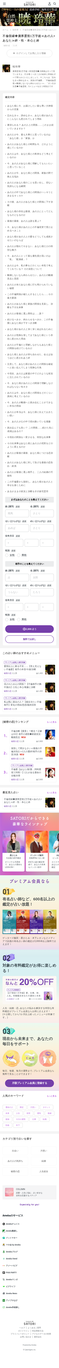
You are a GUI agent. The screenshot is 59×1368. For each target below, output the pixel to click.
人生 (18, 1113)
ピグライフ (10, 1286)
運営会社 (38, 1337)
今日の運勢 (20, 1119)
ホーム (5, 30)
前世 (28, 1113)
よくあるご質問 (34, 1328)
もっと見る (52, 722)
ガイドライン (23, 1331)
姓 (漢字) (9, 506)
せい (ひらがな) (12, 521)
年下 (18, 1125)
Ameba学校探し (12, 1307)
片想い (33, 1107)
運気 (39, 1113)
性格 (7, 1125)
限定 (22, 1107)
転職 (45, 1119)
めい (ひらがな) (37, 521)
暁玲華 (16, 30)
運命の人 (9, 1107)
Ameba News (11, 1293)
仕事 (34, 1119)
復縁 (49, 1113)
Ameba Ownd (11, 1258)
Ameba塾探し (11, 1231)
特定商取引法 (37, 1331)
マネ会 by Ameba (13, 1245)
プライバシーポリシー (20, 1334)
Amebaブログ (11, 1251)
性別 (7, 550)
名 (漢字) (34, 506)
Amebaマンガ (11, 1279)
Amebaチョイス (12, 1224)
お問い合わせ (25, 1337)
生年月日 (9, 536)
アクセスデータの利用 (41, 1334)
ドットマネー (11, 1238)
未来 (7, 1113)
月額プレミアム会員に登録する (29, 1083)
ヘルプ (22, 1328)
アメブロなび (11, 1300)
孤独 (7, 1119)
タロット (46, 1107)
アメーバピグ (11, 1265)
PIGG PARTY (11, 1272)
